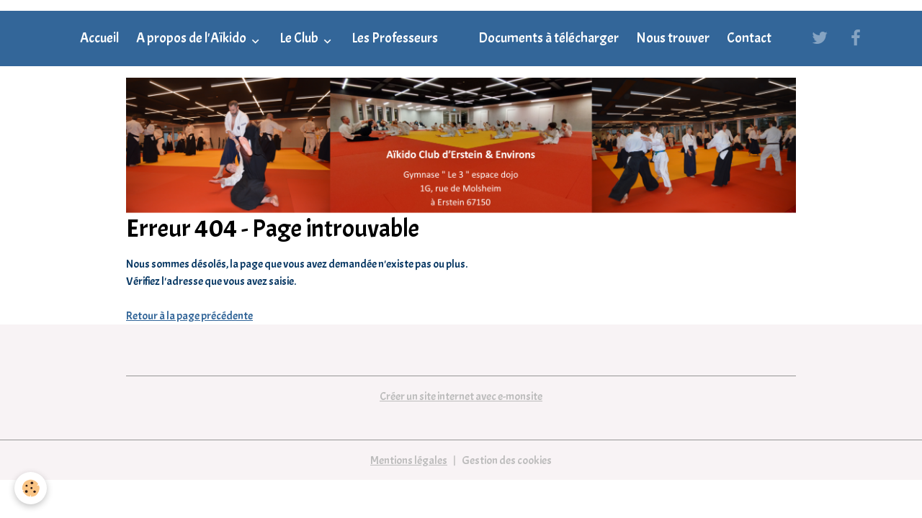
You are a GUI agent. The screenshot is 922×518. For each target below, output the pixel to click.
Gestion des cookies (507, 460)
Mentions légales (408, 460)
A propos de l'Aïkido (192, 38)
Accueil (99, 38)
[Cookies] (30, 488)
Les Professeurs (395, 38)
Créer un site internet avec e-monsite (461, 396)
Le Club (300, 38)
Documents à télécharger (548, 38)
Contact (749, 38)
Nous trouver (673, 38)
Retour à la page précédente (189, 316)
